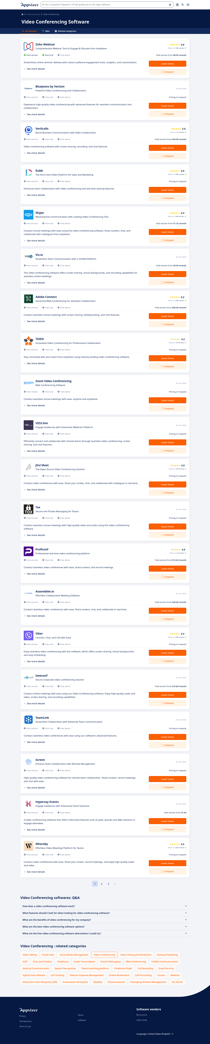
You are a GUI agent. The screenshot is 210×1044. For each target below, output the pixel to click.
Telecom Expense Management (87, 975)
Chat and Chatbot (42, 961)
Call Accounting (143, 975)
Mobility (97, 981)
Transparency (25, 1021)
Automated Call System (75, 981)
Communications (33, 14)
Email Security (166, 968)
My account (141, 1014)
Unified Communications (164, 961)
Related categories (65, 31)
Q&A (46, 31)
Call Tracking (57, 975)
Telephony (62, 961)
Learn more (167, 63)
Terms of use (25, 1026)
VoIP (24, 961)
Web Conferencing (136, 961)
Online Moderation (119, 975)
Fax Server (177, 981)
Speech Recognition (65, 968)
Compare (169, 71)
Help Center (141, 1020)
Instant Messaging (110, 961)
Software (82, 1020)
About (80, 1015)
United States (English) (161, 1033)
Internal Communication (35, 968)
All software (29, 31)
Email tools (48, 954)
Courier (161, 975)
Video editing (29, 954)
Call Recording (145, 968)
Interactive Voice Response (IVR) (39, 981)
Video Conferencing (104, 954)
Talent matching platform (95, 968)
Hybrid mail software (33, 975)
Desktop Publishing (167, 954)
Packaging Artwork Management (148, 981)
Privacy (22, 1016)
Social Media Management (73, 954)
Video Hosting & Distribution (135, 954)
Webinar (175, 975)
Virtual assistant (116, 981)
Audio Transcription (84, 961)
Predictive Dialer (123, 968)
